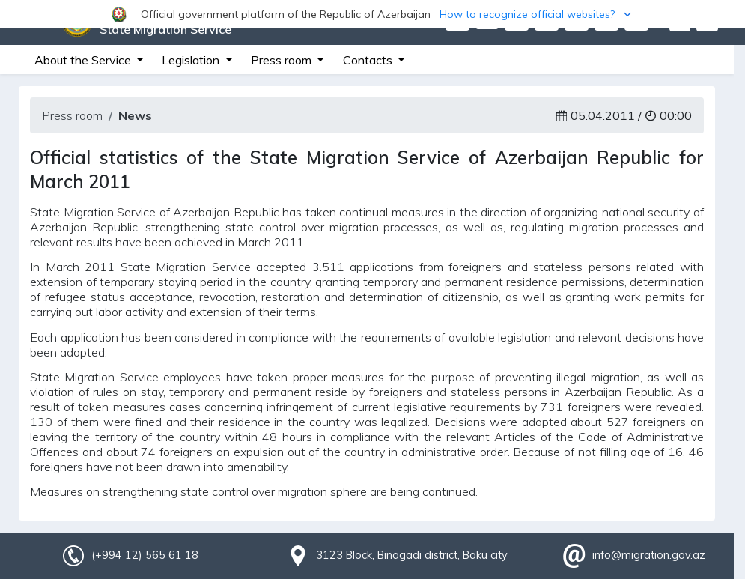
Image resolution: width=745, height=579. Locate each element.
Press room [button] (282, 59)
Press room (72, 115)
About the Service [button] (84, 59)
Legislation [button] (192, 59)
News (135, 115)
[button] (372, 14)
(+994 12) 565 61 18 (144, 555)
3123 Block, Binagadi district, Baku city (412, 555)
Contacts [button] (369, 59)
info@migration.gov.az (648, 555)
